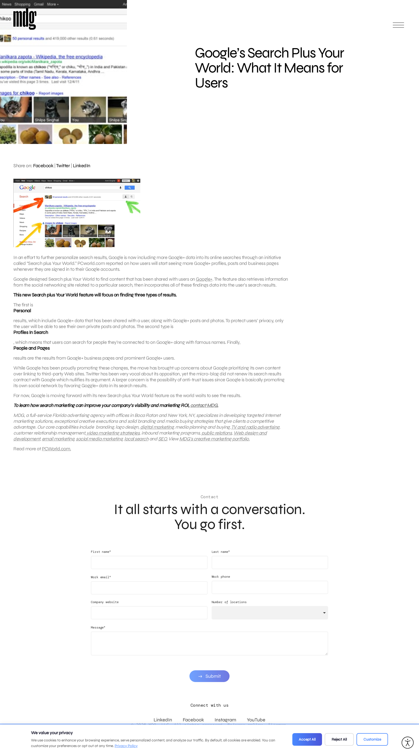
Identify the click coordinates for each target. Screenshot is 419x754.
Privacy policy (245, 725)
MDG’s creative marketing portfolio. (214, 443)
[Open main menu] (398, 27)
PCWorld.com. (56, 453)
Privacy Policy (126, 746)
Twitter (63, 166)
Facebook (43, 166)
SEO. (163, 443)
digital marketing (157, 431)
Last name (221, 560)
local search (136, 443)
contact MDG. (204, 409)
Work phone (221, 585)
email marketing (58, 443)
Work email (101, 585)
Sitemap (277, 725)
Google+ (204, 283)
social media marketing (99, 443)
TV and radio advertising (255, 431)
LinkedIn (81, 166)
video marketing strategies (113, 437)
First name (101, 560)
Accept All (307, 739)
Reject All (339, 739)
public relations (216, 437)
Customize (372, 739)
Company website (105, 610)
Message (98, 635)
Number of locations (229, 610)
